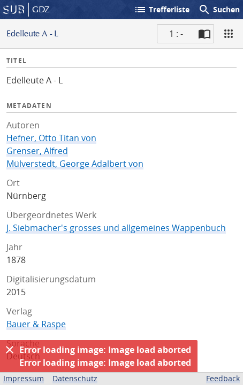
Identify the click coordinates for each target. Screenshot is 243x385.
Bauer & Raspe (36, 324)
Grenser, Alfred (37, 151)
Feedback (223, 378)
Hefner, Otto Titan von (51, 138)
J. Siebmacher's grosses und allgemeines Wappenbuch (116, 228)
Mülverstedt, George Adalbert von (74, 164)
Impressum (23, 378)
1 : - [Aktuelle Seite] (176, 34)
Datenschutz (74, 378)
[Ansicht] (228, 33)
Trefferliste (161, 9)
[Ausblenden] (9, 349)
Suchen (219, 9)
